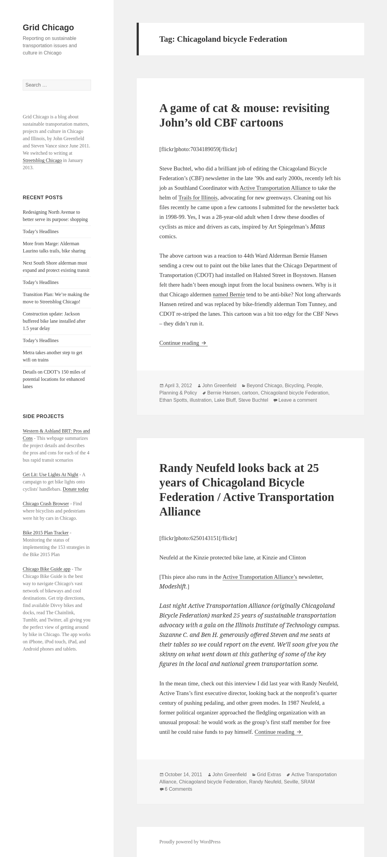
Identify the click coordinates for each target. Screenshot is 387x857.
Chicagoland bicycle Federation (294, 392)
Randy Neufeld (265, 781)
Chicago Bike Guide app (46, 569)
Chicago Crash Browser (46, 503)
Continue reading (183, 343)
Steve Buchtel (253, 400)
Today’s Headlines (40, 231)
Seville (291, 781)
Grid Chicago (48, 27)
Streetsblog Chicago (42, 160)
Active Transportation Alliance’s (260, 577)
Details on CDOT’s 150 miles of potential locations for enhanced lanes (54, 379)
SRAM (308, 781)
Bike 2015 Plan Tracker (46, 532)
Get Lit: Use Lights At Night (50, 474)
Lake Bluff (225, 400)
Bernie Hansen (223, 392)
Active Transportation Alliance (275, 188)
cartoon (250, 392)
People (314, 385)
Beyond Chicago (264, 385)
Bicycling (294, 385)
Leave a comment (297, 400)
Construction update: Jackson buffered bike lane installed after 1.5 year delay (54, 321)
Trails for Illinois (197, 197)
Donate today (76, 489)
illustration (201, 400)
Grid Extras (269, 774)
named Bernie (229, 294)
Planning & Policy (178, 392)
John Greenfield (219, 385)
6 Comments (178, 789)
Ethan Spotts (173, 400)
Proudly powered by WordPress (189, 841)
